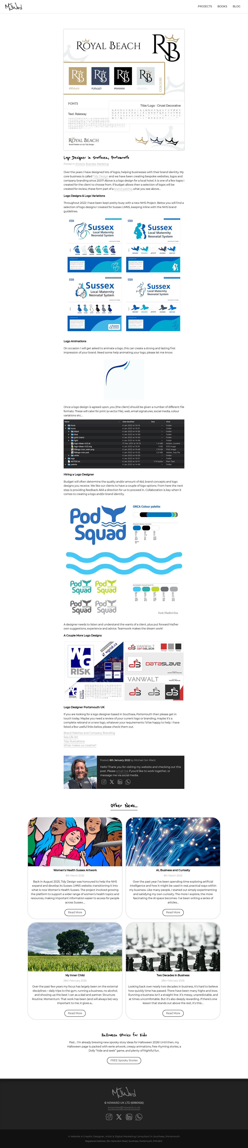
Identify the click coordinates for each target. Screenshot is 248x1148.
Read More (75, 912)
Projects (205, 6)
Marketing (103, 163)
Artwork (80, 163)
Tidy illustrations (74, 741)
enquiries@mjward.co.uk (124, 1107)
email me (122, 771)
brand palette (123, 188)
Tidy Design (100, 176)
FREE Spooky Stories (124, 1060)
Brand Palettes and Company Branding (89, 733)
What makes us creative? (80, 745)
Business (91, 163)
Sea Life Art (71, 737)
